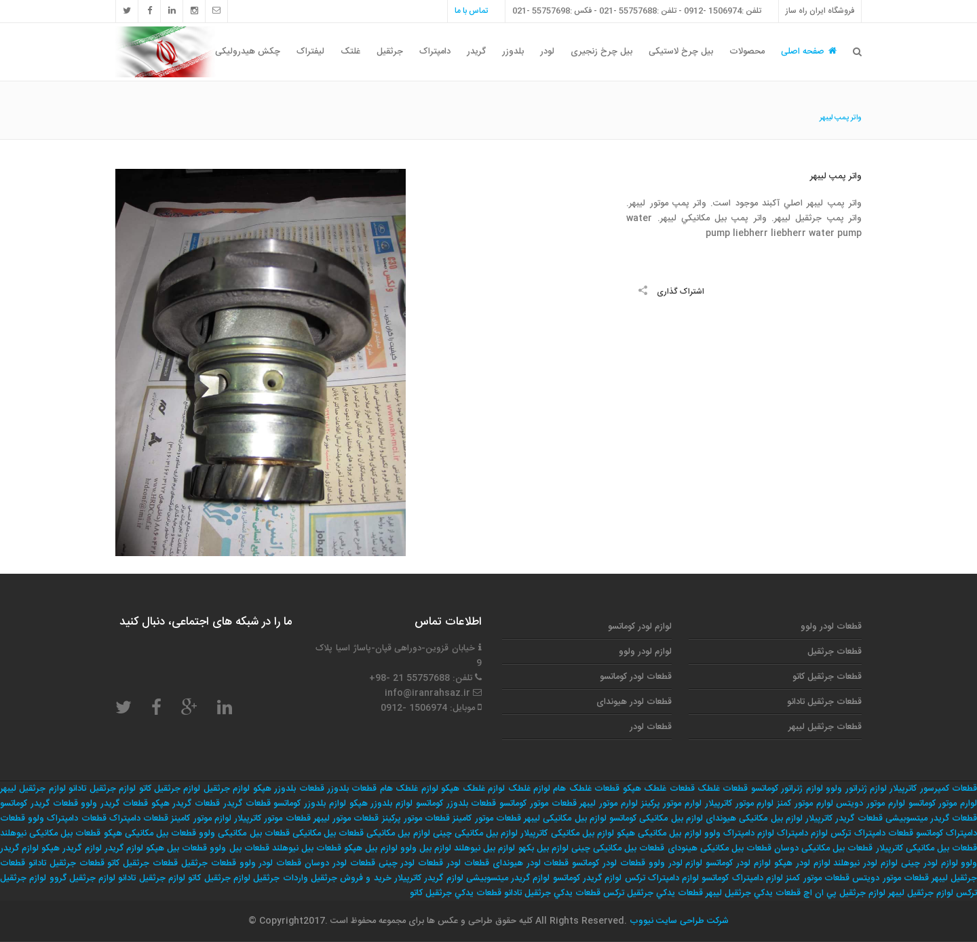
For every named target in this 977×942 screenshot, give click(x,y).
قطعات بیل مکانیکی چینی (617, 848)
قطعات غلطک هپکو (659, 788)
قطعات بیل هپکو (176, 848)
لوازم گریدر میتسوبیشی (508, 878)
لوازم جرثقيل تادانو (151, 878)
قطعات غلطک (722, 788)
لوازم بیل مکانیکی (397, 833)
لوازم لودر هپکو (802, 863)
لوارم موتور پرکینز (671, 803)
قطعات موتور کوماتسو (538, 803)
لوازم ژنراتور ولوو (856, 788)
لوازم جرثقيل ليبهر (920, 893)
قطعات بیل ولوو (239, 848)
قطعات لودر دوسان (340, 863)
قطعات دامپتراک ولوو (67, 818)
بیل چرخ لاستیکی (681, 51)
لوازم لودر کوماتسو (640, 627)
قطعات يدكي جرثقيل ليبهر (753, 893)
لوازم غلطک (529, 788)
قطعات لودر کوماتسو (636, 677)
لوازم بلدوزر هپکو (381, 803)
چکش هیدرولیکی (247, 51)
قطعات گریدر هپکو (186, 803)
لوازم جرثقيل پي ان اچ (844, 893)
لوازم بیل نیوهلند (484, 848)
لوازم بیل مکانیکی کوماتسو (656, 818)
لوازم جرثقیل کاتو (170, 788)
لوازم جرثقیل (227, 788)
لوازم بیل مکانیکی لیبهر (565, 818)
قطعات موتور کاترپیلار (272, 818)
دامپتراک (435, 51)
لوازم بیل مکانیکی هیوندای (754, 818)
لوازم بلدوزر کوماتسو (309, 803)
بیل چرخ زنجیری (601, 51)
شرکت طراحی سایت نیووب (678, 921)
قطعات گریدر (247, 803)
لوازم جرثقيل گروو (83, 878)
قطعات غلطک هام (586, 788)
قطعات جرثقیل (834, 652)
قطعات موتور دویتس (890, 878)
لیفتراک (310, 51)
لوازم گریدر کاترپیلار (428, 878)
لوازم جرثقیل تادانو (102, 788)
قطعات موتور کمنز (817, 878)
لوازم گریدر (123, 848)
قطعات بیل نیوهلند (306, 848)
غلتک (350, 51)
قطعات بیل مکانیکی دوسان (823, 848)
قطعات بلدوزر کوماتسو (456, 803)
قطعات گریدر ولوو (114, 803)
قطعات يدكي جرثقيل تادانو (552, 893)
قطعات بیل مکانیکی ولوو (244, 833)
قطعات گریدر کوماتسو (39, 803)
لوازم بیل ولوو (425, 848)
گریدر (476, 51)
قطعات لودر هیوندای (634, 702)
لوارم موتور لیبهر (608, 803)
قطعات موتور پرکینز (416, 818)
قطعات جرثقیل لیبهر (825, 727)
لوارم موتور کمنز (805, 803)
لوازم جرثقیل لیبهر (33, 788)
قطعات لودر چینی (411, 863)
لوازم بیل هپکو (370, 848)
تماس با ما (471, 11)
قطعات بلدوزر (352, 788)
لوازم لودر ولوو (645, 652)
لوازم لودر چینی (929, 863)
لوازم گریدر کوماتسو (587, 878)
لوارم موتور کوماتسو (943, 803)
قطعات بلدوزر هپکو (288, 788)
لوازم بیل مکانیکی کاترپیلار (566, 833)
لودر (547, 51)
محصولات (747, 51)
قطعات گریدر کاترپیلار (843, 818)
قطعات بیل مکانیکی (328, 833)
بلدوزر (513, 51)
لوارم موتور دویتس (870, 803)
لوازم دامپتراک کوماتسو (742, 878)
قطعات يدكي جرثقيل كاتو (455, 893)
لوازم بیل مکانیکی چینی (475, 833)
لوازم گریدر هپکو (71, 848)
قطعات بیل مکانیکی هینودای (719, 848)
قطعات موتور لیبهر (346, 818)
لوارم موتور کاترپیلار (739, 803)
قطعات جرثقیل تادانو (824, 702)
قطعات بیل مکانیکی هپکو (150, 833)
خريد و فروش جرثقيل (351, 878)
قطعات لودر (651, 727)
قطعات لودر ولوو (831, 627)
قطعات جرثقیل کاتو (827, 677)
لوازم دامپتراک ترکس (662, 878)
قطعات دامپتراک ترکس (871, 833)
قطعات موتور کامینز (486, 818)
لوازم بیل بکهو (543, 848)
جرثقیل (390, 51)
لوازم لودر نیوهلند (865, 863)
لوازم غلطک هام (409, 788)
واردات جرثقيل (280, 878)
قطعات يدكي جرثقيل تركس (653, 893)
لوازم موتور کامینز (201, 818)
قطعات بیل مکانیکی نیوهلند (50, 833)
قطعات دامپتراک (138, 818)
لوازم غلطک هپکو (473, 788)
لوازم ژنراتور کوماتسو (787, 788)
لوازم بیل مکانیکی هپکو (659, 833)
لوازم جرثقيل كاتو (219, 878)
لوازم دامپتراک (802, 833)
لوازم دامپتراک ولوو (739, 833)
